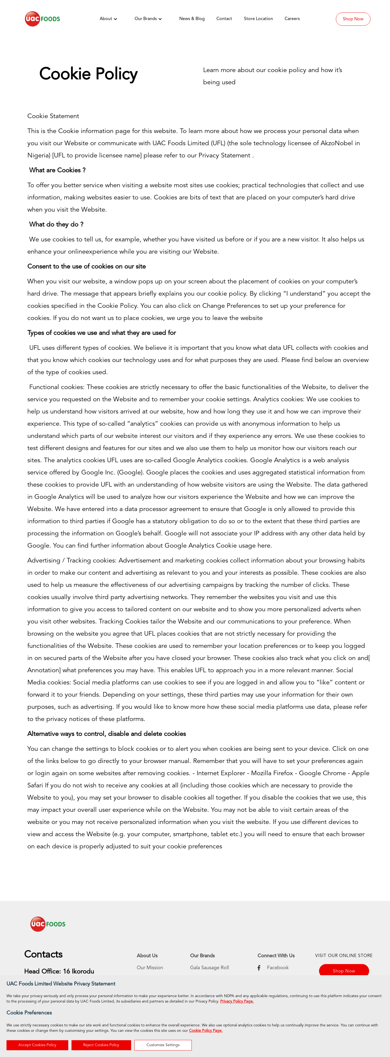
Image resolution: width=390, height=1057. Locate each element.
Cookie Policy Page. (206, 1031)
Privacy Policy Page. (237, 1001)
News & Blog (192, 19)
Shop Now (353, 19)
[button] (111, 19)
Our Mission (150, 967)
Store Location (258, 19)
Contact (224, 19)
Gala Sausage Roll (209, 967)
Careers (292, 19)
